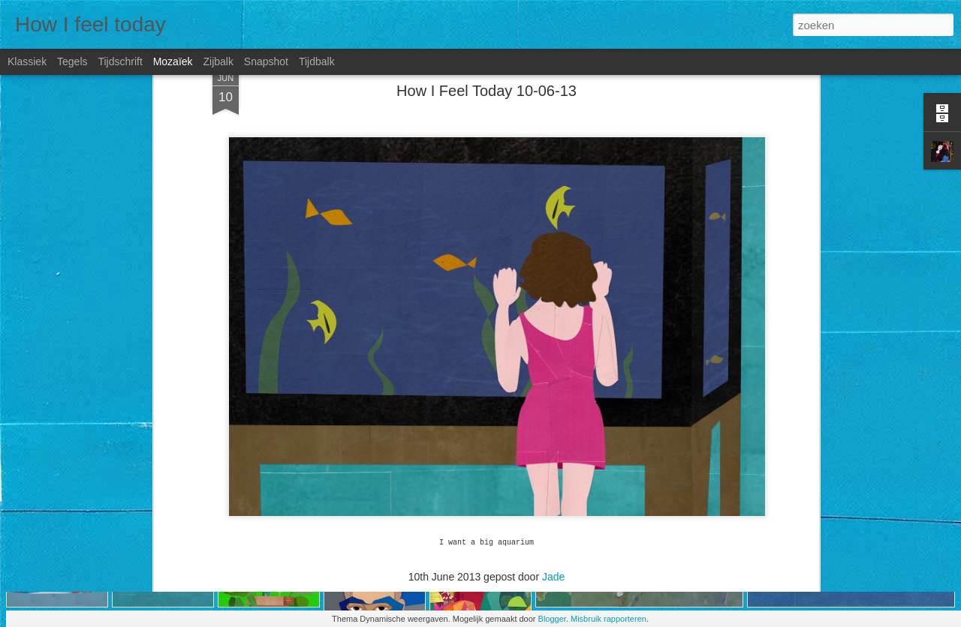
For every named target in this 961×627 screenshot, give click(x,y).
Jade (553, 507)
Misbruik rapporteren (608, 618)
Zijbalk (218, 62)
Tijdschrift (120, 62)
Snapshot (266, 62)
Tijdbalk (317, 62)
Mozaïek (173, 62)
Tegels (72, 62)
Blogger (552, 618)
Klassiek (27, 62)
